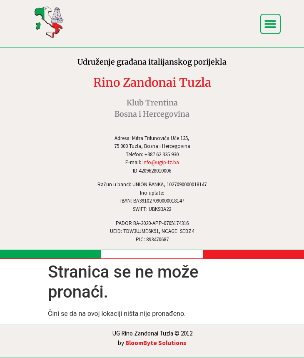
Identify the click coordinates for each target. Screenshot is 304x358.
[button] (270, 24)
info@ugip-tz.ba (160, 162)
